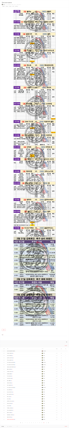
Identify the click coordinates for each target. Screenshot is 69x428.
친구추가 (13, 6)
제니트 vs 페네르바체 (9, 410)
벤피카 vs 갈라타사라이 (9, 394)
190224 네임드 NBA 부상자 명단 (10, 362)
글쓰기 (66, 345)
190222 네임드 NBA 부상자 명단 (10, 387)
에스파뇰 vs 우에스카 (9, 371)
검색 (17, 426)
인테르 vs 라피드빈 (9, 403)
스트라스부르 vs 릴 (9, 378)
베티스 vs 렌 (8, 396)
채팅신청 (10, 6)
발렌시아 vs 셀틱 (9, 412)
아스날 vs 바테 (8, 405)
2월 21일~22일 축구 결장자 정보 (10, 419)
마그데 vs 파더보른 (9, 355)
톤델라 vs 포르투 (9, 369)
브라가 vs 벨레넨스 (9, 385)
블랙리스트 (16, 6)
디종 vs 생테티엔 (9, 389)
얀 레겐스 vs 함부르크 (9, 353)
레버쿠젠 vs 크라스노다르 (10, 401)
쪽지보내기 (7, 6)
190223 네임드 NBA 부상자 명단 (10, 364)
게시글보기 (3, 6)
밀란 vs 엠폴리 (8, 380)
